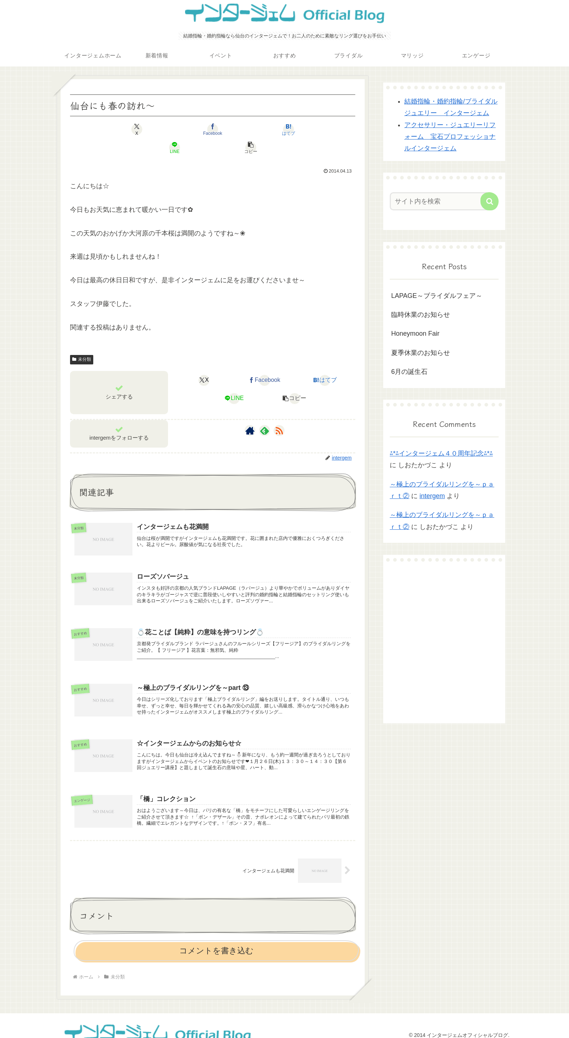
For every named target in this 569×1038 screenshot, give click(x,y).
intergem (432, 496)
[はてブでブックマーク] (213, 129)
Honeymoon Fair (415, 333)
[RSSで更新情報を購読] (279, 412)
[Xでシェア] (117, 129)
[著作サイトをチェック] (250, 412)
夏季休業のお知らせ (420, 352)
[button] (308, 129)
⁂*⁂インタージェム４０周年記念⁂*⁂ (441, 453)
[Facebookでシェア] (165, 129)
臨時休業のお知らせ (420, 314)
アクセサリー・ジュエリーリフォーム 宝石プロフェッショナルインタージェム (450, 136)
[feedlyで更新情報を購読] (264, 412)
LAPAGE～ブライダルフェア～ (436, 295)
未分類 (81, 341)
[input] (440, 201)
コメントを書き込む (216, 943)
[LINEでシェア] (260, 129)
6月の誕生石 (409, 371)
